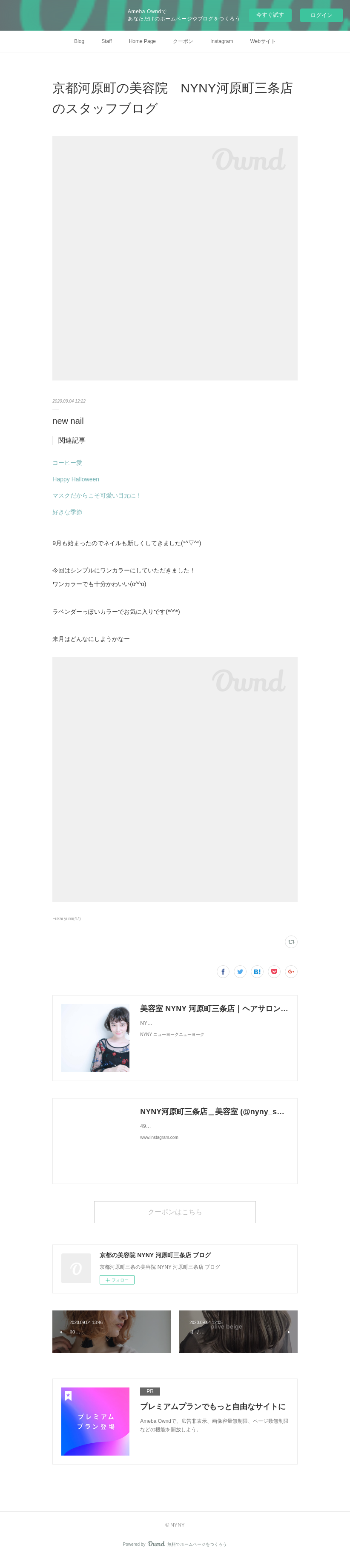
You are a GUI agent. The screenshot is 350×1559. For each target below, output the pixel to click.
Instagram (221, 41)
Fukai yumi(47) (66, 918)
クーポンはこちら (175, 1211)
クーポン (183, 41)
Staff (106, 41)
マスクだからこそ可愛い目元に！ (97, 495)
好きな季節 (67, 512)
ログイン (321, 15)
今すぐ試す (270, 14)
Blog (79, 41)
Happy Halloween (75, 479)
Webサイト (262, 41)
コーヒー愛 (67, 462)
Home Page (142, 41)
